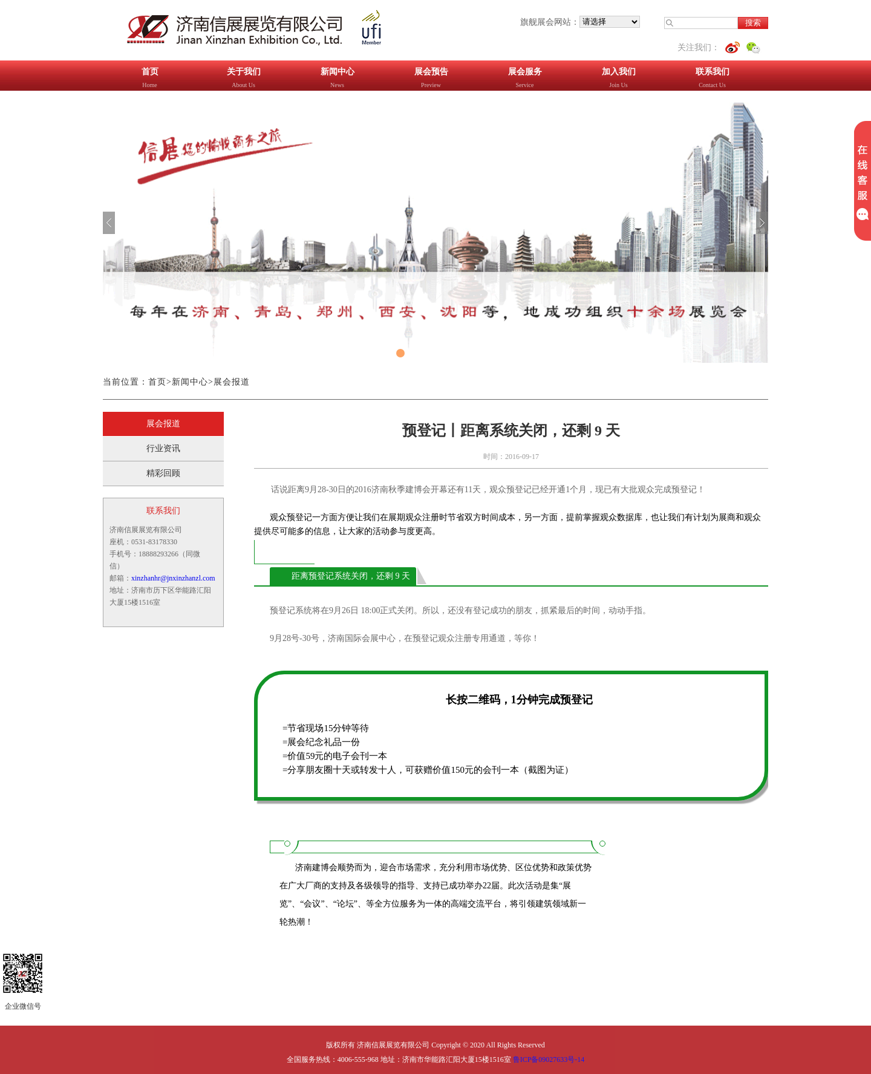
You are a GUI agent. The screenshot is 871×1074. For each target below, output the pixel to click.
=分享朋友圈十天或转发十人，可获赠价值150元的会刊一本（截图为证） (427, 770)
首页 (157, 381)
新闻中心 (190, 381)
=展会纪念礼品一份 (321, 742)
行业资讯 (163, 448)
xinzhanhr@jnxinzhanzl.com (173, 578)
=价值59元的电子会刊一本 (334, 756)
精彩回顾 (163, 473)
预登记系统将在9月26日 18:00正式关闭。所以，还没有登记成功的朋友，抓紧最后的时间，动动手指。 (460, 610)
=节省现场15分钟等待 (325, 728)
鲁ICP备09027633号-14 (549, 1059)
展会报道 (232, 381)
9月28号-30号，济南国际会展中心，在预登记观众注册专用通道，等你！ (405, 638)
